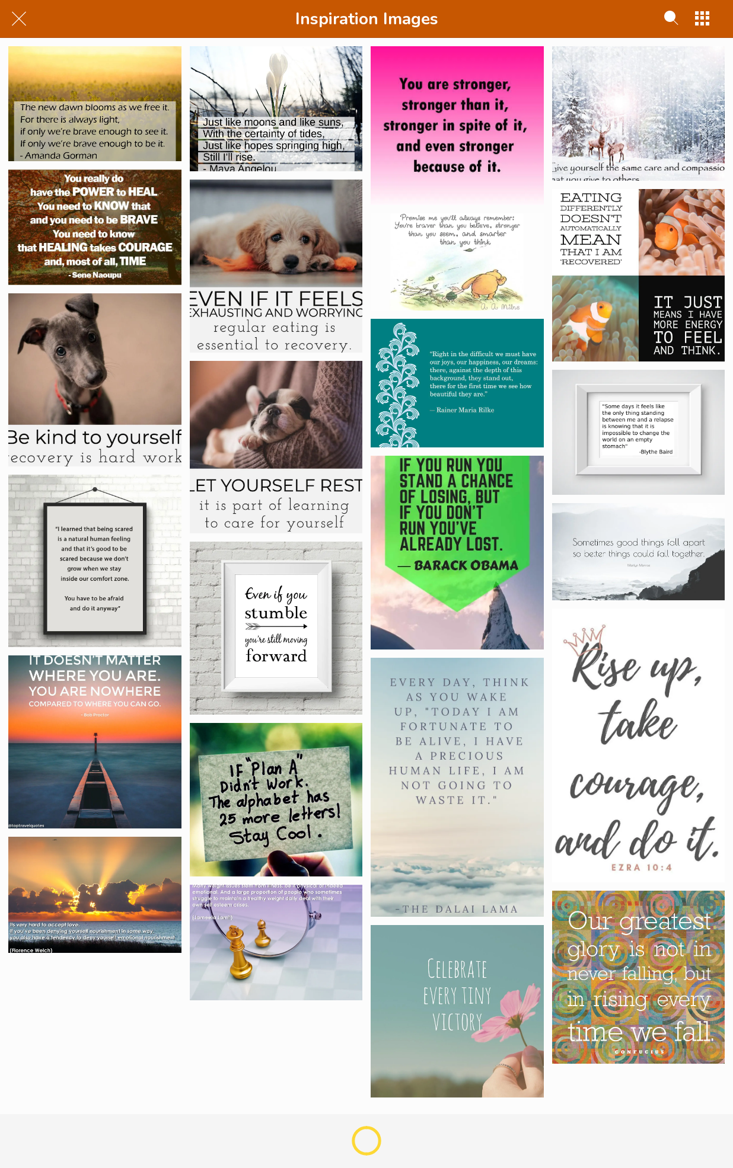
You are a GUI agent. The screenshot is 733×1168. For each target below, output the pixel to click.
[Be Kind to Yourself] (94, 379)
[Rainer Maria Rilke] (457, 383)
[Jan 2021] (276, 108)
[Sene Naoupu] (94, 227)
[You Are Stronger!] (457, 125)
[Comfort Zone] (94, 561)
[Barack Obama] (457, 552)
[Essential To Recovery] (276, 266)
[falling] (638, 977)
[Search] (671, 19)
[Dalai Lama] (457, 787)
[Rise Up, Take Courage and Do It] (638, 745)
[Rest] (276, 447)
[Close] (19, 19)
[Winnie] (457, 262)
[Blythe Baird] (638, 432)
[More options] (702, 19)
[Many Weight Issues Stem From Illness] (276, 942)
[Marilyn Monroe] (638, 551)
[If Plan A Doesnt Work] (276, 799)
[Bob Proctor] (94, 741)
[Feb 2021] (94, 103)
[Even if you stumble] (276, 628)
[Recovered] (638, 275)
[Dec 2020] (638, 113)
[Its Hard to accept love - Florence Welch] (94, 895)
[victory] (457, 1011)
